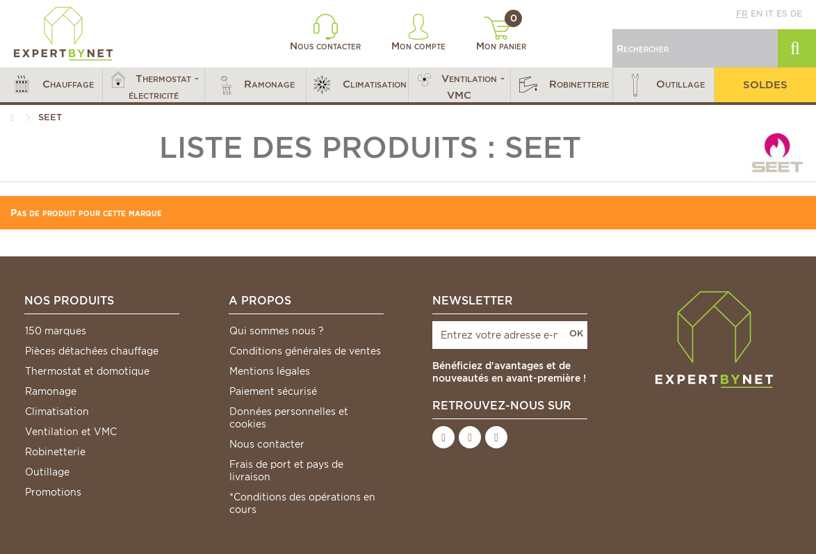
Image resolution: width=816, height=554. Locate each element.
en (756, 13)
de (796, 13)
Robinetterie (55, 451)
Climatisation (57, 411)
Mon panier (501, 34)
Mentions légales (269, 371)
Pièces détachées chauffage (91, 351)
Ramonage (50, 391)
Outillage (47, 472)
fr (742, 13)
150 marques (55, 330)
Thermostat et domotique (87, 371)
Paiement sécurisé (273, 391)
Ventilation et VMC (71, 431)
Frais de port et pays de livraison (286, 470)
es (782, 13)
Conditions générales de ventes (305, 351)
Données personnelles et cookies (288, 418)
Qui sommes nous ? (276, 330)
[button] (51, 84)
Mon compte (418, 32)
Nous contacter (325, 32)
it (769, 13)
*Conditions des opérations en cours (302, 503)
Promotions (53, 492)
